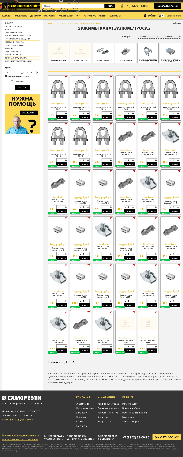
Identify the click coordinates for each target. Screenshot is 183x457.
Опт (78, 15)
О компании (66, 15)
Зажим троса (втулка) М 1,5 (170, 202)
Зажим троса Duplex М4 (58, 200)
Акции (102, 15)
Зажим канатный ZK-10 (103, 108)
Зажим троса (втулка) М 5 (58, 249)
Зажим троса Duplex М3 (126, 153)
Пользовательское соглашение (20, 439)
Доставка (35, 15)
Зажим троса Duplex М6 (171, 247)
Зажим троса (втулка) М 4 (103, 296)
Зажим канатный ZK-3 (58, 108)
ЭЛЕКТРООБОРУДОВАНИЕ (15, 45)
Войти (152, 15)
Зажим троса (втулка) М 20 (125, 249)
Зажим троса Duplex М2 (80, 341)
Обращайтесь (29, 113)
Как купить (21, 15)
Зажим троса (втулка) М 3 (80, 296)
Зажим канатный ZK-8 (148, 108)
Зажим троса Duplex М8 (126, 200)
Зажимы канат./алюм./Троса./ (90, 23)
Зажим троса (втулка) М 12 (80, 249)
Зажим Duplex (103, 52)
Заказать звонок (167, 6)
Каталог (7, 15)
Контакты (115, 15)
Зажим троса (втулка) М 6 (126, 296)
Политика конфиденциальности (20, 435)
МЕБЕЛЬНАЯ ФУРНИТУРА (14, 42)
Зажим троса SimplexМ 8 (58, 341)
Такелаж (75, 23)
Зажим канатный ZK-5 (81, 108)
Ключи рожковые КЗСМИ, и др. (17, 39)
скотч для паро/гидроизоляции (19, 61)
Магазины (50, 15)
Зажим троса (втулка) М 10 (103, 202)
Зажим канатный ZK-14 (103, 155)
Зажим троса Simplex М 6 (148, 294)
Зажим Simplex (125, 52)
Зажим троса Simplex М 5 (58, 294)
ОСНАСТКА (9, 23)
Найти (110, 6)
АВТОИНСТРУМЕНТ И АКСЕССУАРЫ (18, 36)
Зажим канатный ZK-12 (81, 155)
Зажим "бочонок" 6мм (148, 341)
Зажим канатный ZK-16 (58, 155)
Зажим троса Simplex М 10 (171, 153)
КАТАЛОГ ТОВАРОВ (54, 23)
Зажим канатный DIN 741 (148, 53)
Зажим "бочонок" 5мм (126, 341)
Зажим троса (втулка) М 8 (171, 296)
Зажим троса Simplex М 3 (103, 341)
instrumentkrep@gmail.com (17, 419)
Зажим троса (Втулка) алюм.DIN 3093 (170, 53)
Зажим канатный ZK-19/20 (171, 108)
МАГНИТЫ (9, 48)
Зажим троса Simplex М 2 (103, 247)
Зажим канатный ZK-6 (126, 108)
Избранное (90, 15)
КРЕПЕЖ (8, 29)
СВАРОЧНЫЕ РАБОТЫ (13, 52)
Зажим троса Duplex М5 (148, 247)
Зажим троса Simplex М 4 (148, 200)
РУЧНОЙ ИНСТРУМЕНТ (13, 26)
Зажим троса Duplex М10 (148, 153)
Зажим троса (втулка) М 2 (80, 202)
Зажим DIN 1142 (80, 52)
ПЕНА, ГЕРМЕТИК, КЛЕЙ (13, 32)
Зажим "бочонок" (58, 52)
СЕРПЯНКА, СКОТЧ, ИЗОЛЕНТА (16, 58)
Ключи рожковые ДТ (13, 55)
